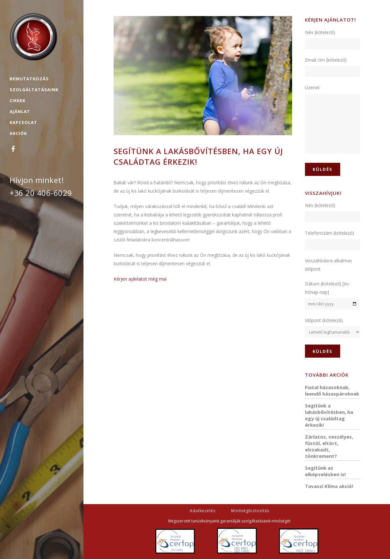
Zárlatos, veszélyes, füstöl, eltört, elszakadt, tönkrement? (329, 446)
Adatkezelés (202, 510)
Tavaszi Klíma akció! (329, 486)
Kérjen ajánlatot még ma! (140, 279)
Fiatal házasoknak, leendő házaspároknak (332, 390)
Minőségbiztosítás (250, 510)
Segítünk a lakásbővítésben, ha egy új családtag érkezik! (329, 415)
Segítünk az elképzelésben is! (325, 471)
